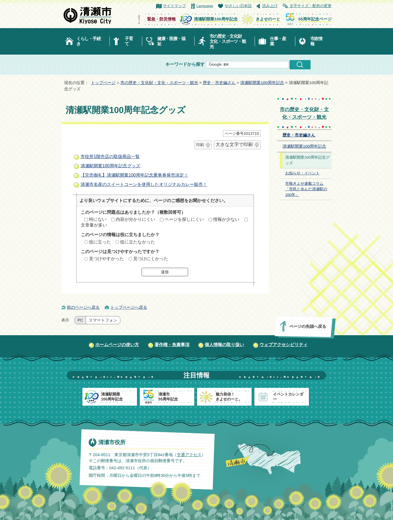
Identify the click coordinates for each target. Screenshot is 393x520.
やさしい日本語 (238, 6)
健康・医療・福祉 (171, 41)
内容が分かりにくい (135, 219)
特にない (97, 219)
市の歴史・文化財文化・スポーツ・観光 (228, 41)
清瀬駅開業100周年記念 (262, 82)
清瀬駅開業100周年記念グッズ (110, 166)
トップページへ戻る (128, 307)
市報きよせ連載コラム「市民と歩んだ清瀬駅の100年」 (306, 189)
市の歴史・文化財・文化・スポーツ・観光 (159, 82)
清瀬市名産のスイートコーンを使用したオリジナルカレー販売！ (144, 184)
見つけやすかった (106, 258)
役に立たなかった (137, 242)
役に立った (100, 242)
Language (204, 6)
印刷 (200, 144)
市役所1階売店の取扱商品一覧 (110, 156)
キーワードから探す (185, 64)
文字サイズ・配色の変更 (311, 6)
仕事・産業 (278, 41)
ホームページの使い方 (117, 344)
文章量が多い (94, 225)
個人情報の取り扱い (224, 344)
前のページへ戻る (83, 307)
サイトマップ (174, 6)
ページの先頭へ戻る (307, 326)
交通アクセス (189, 454)
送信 (165, 272)
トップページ (103, 82)
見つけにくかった (150, 258)
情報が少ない (226, 219)
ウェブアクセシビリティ (284, 344)
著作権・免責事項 (171, 344)
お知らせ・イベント (302, 173)
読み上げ (270, 6)
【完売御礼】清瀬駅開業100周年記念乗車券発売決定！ (134, 175)
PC (80, 320)
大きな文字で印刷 (234, 144)
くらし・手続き (88, 41)
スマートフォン (103, 320)
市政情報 (316, 41)
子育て (129, 41)
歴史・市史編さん (219, 82)
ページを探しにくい (184, 219)
